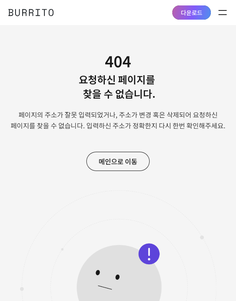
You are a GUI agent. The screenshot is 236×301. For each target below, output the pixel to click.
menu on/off (223, 13)
